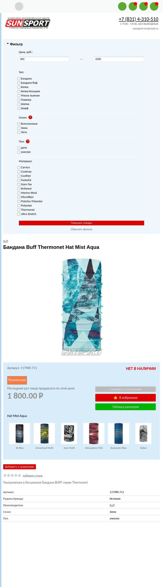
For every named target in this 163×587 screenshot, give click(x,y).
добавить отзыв (32, 475)
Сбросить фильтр (81, 229)
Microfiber (25, 197)
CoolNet (24, 176)
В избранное (125, 398)
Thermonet (26, 210)
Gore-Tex (24, 184)
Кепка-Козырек (28, 91)
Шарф (22, 108)
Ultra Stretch (26, 214)
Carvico (23, 167)
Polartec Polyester (30, 201)
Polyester (24, 205)
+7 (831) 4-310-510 (138, 19)
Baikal (143, 447)
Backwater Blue (118, 447)
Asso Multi (69, 447)
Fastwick (24, 180)
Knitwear (24, 188)
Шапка (23, 104)
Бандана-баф (27, 83)
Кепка (22, 87)
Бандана (24, 78)
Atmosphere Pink (94, 447)
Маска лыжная (28, 95)
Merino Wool (27, 193)
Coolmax (24, 171)
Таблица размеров (125, 407)
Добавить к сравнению (19, 466)
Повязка (24, 100)
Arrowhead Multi (44, 447)
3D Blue (19, 447)
